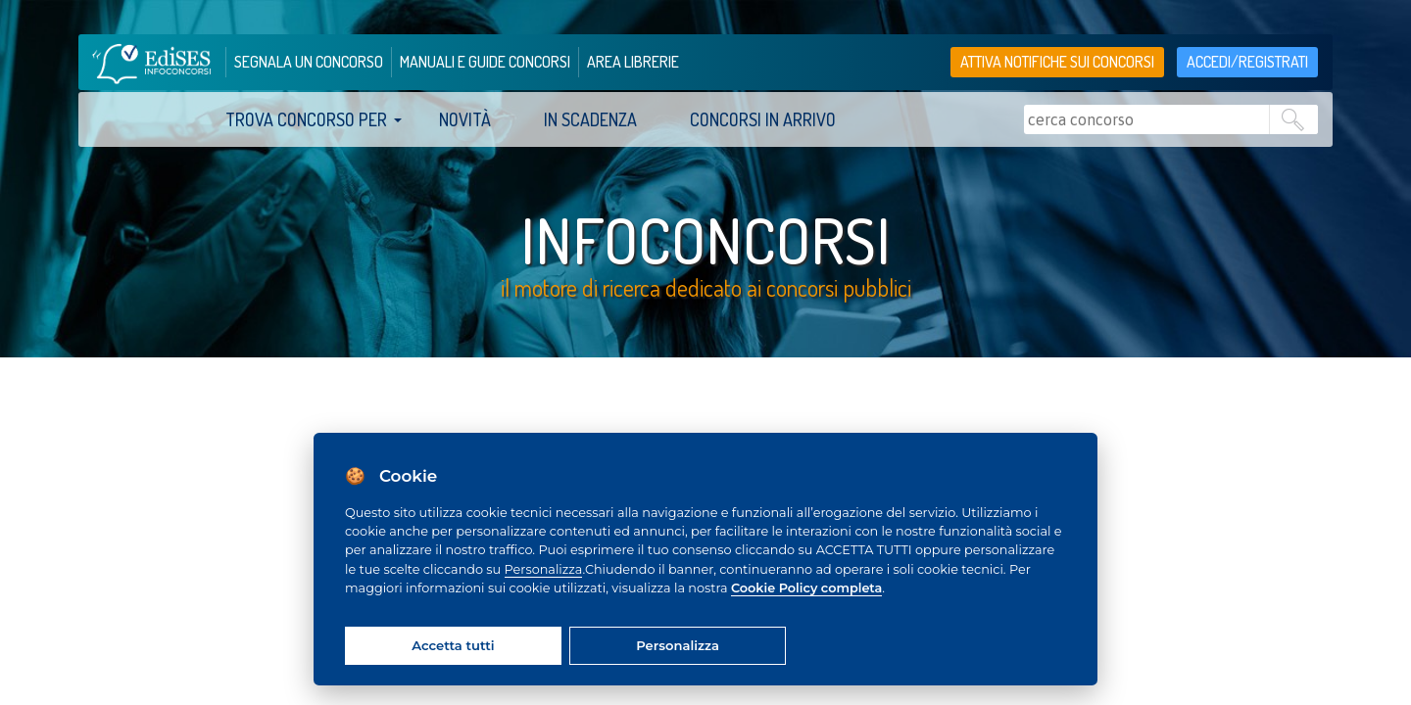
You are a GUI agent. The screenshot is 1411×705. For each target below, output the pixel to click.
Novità (465, 119)
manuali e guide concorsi (485, 61)
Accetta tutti (453, 645)
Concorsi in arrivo (763, 119)
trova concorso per (306, 119)
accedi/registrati (1247, 61)
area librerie (633, 61)
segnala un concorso (308, 61)
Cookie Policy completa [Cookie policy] (806, 588)
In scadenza (590, 119)
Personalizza (544, 569)
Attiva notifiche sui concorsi (1057, 61)
